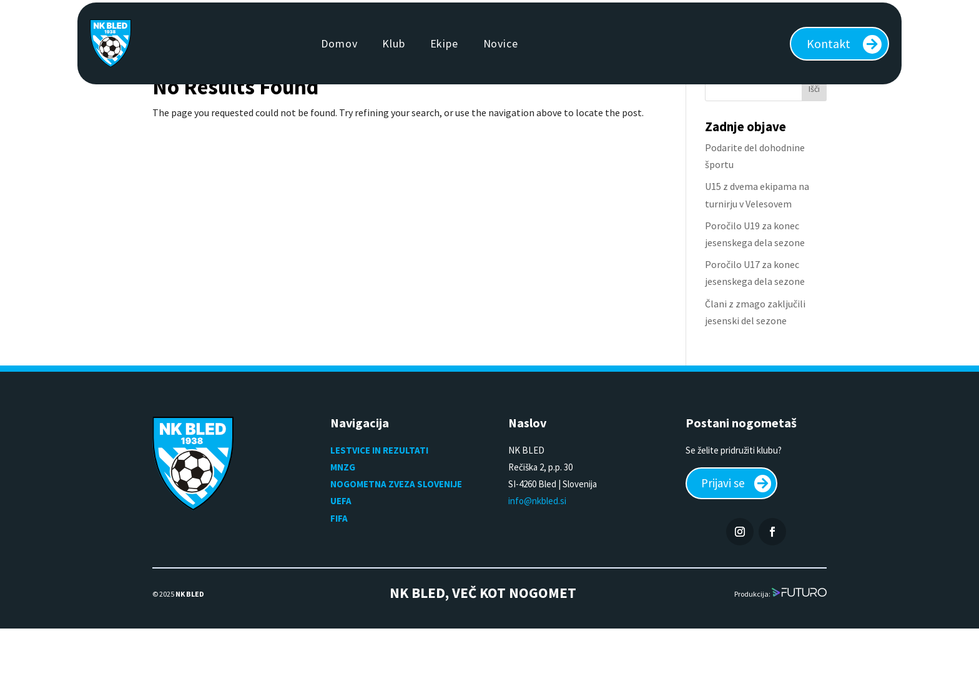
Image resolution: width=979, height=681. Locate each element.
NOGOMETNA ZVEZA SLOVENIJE (396, 534)
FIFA (339, 569)
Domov (339, 43)
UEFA (341, 551)
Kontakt (828, 43)
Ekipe (444, 43)
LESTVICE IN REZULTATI (380, 501)
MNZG (342, 518)
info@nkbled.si (537, 551)
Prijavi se (724, 534)
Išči (814, 139)
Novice (500, 43)
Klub (393, 43)
